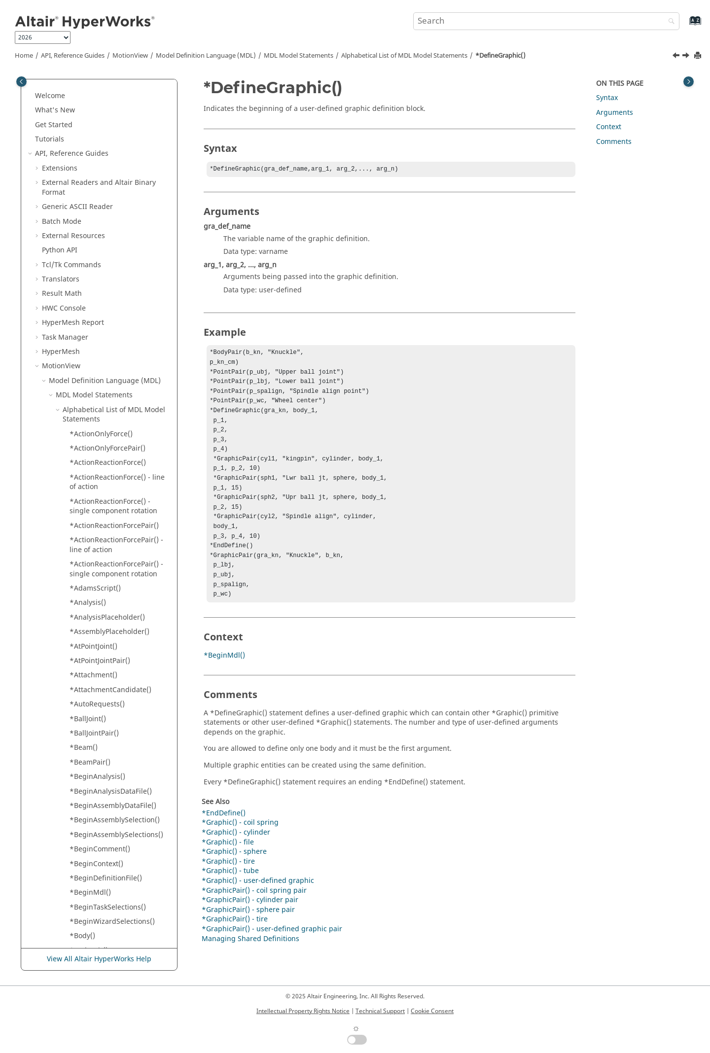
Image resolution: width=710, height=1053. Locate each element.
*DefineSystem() (97, 248)
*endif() (83, 460)
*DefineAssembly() (101, 161)
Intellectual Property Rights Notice (303, 1011)
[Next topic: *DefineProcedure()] (687, 57)
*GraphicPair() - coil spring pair (254, 917)
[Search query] (546, 21)
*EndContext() (93, 431)
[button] (66, 89)
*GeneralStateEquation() (110, 663)
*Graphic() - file (96, 832)
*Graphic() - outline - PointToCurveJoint (104, 905)
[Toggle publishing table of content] (21, 81)
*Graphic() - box (96, 692)
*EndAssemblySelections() (113, 402)
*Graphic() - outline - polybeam (104, 929)
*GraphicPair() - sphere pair (248, 936)
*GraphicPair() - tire (235, 946)
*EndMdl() (87, 475)
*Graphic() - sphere (102, 948)
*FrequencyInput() (101, 620)
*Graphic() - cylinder (104, 750)
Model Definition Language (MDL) (206, 55)
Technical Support (380, 1011)
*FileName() (90, 547)
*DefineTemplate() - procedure (103, 311)
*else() (81, 373)
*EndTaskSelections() (105, 489)
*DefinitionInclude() (103, 330)
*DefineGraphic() (500, 55)
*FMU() (82, 591)
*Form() (83, 605)
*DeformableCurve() (103, 344)
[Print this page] (699, 56)
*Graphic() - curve (100, 736)
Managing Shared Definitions (250, 965)
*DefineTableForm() (102, 277)
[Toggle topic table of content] (688, 81)
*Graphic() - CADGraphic (110, 707)
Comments (614, 142)
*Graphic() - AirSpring (106, 677)
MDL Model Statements (298, 55)
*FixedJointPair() (97, 576)
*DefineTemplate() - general (117, 291)
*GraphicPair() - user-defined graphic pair (272, 955)
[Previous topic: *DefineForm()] (677, 57)
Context (608, 127)
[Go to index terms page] (685, 25)
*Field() (82, 518)
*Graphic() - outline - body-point (115, 866)
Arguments (614, 112)
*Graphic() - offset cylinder (114, 847)
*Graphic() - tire (228, 888)
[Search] (669, 22)
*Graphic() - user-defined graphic (258, 907)
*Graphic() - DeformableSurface (102, 798)
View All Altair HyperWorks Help (99, 959)
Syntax (607, 98)
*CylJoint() (87, 88)
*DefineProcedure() (102, 219)
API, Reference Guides (73, 55)
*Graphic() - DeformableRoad (118, 779)
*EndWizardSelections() (109, 504)
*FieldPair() (88, 532)
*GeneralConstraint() (105, 648)
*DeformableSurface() (106, 359)
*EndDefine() (91, 446)
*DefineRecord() (97, 233)
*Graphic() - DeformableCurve (120, 765)
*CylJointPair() (93, 103)
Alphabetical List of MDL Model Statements (404, 55)
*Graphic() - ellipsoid (105, 817)
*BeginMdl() (224, 682)
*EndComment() (97, 417)
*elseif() (83, 388)
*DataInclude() (94, 117)
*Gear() (82, 634)
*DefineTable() (94, 262)
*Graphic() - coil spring (108, 721)
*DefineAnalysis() (99, 146)
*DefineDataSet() (98, 175)
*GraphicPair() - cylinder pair (250, 926)
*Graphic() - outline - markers (119, 885)
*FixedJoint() (90, 562)
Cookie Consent (432, 1011)
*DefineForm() (93, 190)
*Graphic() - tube (230, 897)
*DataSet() (87, 132)
